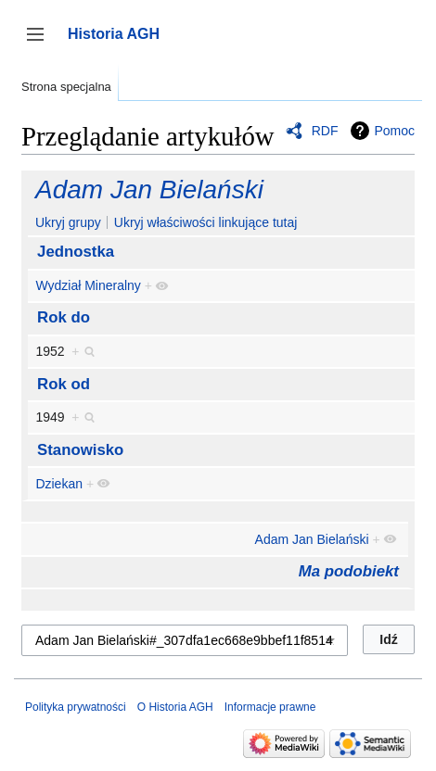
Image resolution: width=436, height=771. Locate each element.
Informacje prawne (270, 707)
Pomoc (394, 130)
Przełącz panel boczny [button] (41, 43)
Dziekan (59, 483)
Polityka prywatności (75, 707)
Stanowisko (80, 450)
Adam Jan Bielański (149, 189)
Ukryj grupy (68, 222)
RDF (325, 130)
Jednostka (75, 251)
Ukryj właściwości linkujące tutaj (206, 222)
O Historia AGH (175, 707)
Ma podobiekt (349, 571)
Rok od (63, 384)
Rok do (63, 317)
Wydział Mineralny (87, 285)
